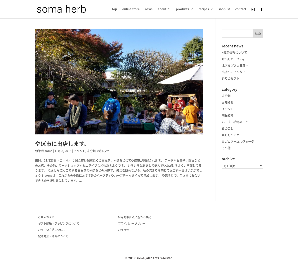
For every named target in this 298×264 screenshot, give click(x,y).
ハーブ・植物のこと (235, 122)
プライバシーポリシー (132, 223)
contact (240, 9)
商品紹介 (228, 115)
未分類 (91, 151)
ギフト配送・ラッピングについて (58, 223)
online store (131, 9)
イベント (79, 151)
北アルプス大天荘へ (235, 65)
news (148, 9)
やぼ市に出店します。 (62, 144)
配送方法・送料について (53, 236)
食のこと (228, 128)
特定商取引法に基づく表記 (134, 217)
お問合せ (123, 230)
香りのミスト (230, 78)
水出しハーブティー (235, 59)
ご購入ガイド (46, 217)
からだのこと (230, 135)
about (162, 9)
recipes (204, 9)
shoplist (224, 9)
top (114, 9)
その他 (226, 148)
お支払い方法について (51, 230)
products (182, 9)
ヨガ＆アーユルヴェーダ (238, 141)
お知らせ (103, 151)
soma (48, 151)
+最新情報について (234, 52)
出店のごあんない (233, 72)
